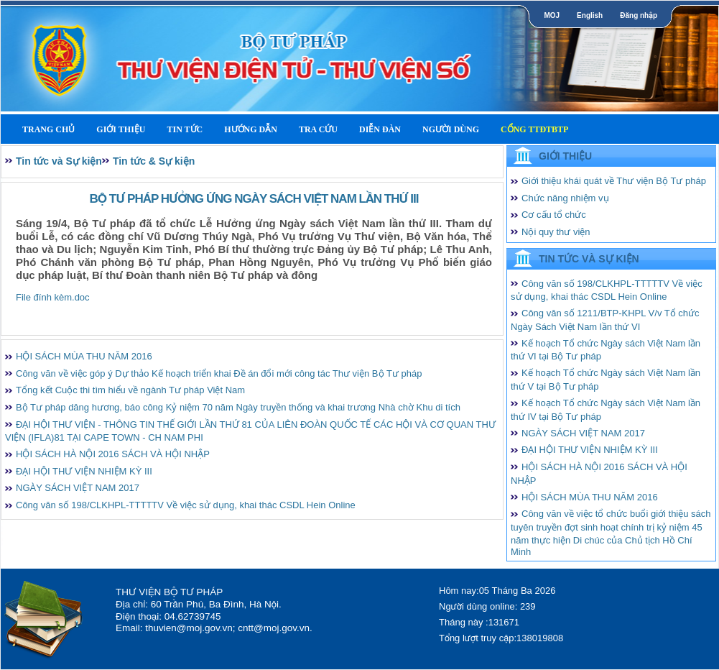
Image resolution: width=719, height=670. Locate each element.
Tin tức (185, 129)
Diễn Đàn (380, 129)
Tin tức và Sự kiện (59, 161)
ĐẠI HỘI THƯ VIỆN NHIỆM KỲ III (84, 471)
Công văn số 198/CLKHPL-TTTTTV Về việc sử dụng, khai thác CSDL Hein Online (186, 505)
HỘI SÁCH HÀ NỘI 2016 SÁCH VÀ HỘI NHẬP (113, 454)
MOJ (552, 15)
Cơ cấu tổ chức (553, 214)
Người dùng (450, 129)
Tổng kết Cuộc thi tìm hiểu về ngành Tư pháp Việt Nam (130, 390)
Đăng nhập (638, 15)
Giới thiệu (120, 129)
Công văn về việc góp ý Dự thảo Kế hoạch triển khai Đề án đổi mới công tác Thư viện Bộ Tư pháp (219, 373)
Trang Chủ (48, 129)
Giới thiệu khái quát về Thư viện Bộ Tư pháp (613, 180)
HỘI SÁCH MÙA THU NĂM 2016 (84, 356)
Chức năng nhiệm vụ (565, 198)
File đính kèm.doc (53, 297)
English (590, 15)
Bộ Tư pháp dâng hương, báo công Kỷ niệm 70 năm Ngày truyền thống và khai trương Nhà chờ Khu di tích (238, 407)
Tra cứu (318, 129)
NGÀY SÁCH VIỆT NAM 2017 (77, 487)
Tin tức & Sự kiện (154, 161)
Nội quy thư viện (555, 231)
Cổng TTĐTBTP (534, 129)
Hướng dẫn (250, 129)
